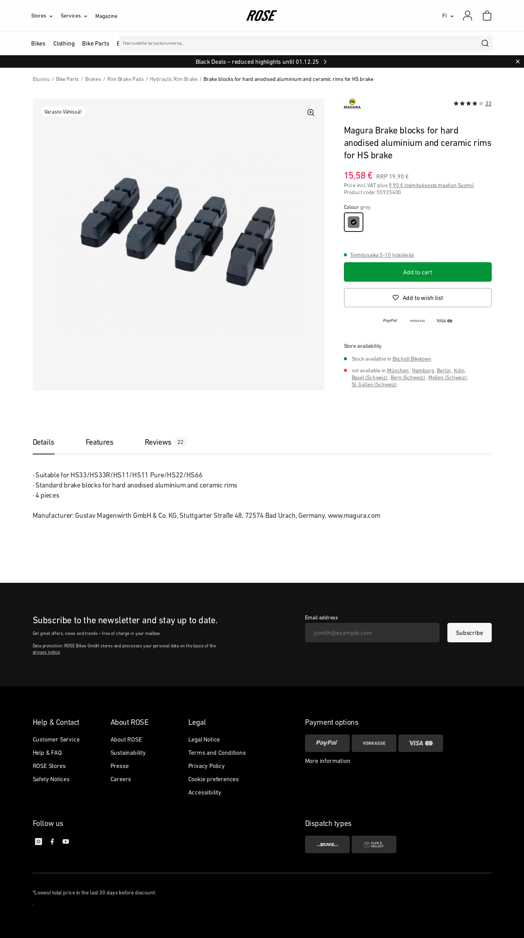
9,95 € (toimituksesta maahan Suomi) (431, 185)
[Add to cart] (418, 272)
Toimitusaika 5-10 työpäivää (382, 255)
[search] (485, 43)
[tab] (51, 442)
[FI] (448, 15)
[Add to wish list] (418, 297)
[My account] (467, 15)
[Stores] (46, 15)
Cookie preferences (213, 778)
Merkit (194, 43)
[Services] (78, 15)
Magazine (106, 16)
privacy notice (46, 652)
